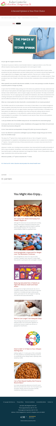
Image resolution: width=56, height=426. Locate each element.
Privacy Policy (20, 402)
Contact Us (50, 402)
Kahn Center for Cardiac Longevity (8, 17)
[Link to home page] (22, 3)
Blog (19, 17)
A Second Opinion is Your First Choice (30, 17)
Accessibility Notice (41, 402)
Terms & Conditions (30, 402)
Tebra (34, 420)
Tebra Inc (13, 402)
